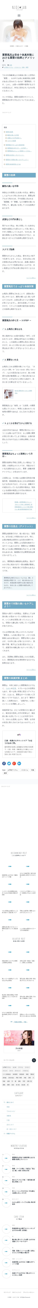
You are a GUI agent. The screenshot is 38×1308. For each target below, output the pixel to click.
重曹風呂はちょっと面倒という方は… (19, 151)
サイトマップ (7, 1292)
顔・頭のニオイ (12, 1129)
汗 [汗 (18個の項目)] (33, 1077)
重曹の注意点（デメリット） (15, 155)
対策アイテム (11, 1133)
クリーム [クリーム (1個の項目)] (20, 1067)
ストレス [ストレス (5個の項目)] (5, 1070)
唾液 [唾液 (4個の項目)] (27, 1074)
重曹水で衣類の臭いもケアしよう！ (17, 160)
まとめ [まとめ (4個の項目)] (14, 1067)
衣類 (13, 1225)
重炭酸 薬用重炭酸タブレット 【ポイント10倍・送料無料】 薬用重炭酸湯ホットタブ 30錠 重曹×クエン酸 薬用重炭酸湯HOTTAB (24, 505)
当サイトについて (16, 1292)
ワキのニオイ (11, 1111)
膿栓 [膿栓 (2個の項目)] (19, 1081)
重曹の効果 (9, 132)
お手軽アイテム (8, 67)
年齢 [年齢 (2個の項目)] (25, 1077)
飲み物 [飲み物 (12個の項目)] (23, 1084)
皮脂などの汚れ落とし (14, 138)
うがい (8, 688)
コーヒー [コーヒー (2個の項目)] (27, 1067)
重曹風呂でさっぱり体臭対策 (15, 145)
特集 (23, 67)
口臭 (8, 1120)
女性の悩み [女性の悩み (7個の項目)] (11, 1077)
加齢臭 (9, 1116)
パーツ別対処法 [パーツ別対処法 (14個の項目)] (7, 1074)
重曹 (27, 67)
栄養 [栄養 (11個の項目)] (29, 1077)
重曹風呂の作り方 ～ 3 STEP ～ (17, 148)
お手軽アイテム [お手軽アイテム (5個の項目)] (7, 1067)
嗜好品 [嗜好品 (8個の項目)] (32, 1074)
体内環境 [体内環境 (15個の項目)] (15, 1074)
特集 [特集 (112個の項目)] (4, 1081)
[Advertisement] (20, 116)
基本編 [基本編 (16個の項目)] (4, 1077)
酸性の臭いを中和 (13, 135)
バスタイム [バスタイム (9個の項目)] (25, 1070)
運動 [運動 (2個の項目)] (4, 1084)
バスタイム (17, 67)
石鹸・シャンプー (17, 1258)
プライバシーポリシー (28, 1292)
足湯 (14, 688)
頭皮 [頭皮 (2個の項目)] (13, 1084)
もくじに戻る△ (31, 278)
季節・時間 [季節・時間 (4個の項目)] (19, 1077)
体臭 (10, 65)
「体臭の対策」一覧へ (20, 1022)
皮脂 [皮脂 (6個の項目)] (8, 1081)
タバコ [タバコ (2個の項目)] (11, 1070)
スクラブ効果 (11, 141)
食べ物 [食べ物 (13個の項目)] (17, 1084)
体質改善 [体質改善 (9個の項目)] (21, 1074)
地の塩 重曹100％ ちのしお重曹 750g (23, 392)
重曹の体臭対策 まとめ (13, 164)
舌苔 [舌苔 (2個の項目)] (24, 1081)
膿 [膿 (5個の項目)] (15, 1081)
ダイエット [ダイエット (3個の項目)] (18, 1070)
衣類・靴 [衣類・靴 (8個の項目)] (29, 1081)
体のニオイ (10, 1102)
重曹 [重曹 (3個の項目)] (8, 1084)
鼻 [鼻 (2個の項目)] (27, 1084)
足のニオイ (10, 1124)
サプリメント (16, 1270)
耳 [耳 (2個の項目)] (12, 1081)
